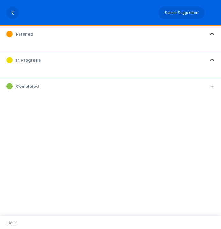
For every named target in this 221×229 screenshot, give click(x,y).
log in (11, 222)
